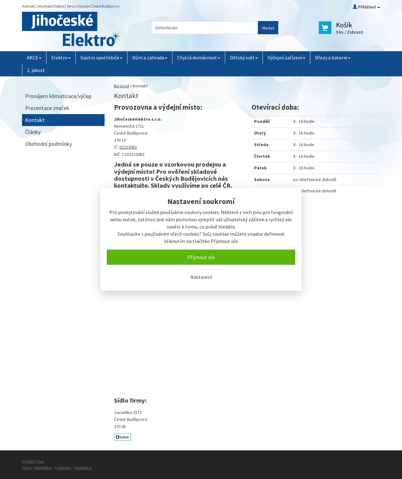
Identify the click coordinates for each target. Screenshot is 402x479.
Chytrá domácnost (198, 57)
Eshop (26, 467)
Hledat (268, 28)
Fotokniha (63, 467)
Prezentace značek (47, 108)
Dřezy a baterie (332, 57)
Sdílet (122, 437)
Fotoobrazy (83, 467)
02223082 (128, 147)
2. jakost (36, 70)
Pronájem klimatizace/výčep (58, 96)
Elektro (61, 57)
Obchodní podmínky (48, 143)
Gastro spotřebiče (101, 57)
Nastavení (201, 277)
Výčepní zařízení (286, 57)
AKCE (34, 57)
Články (33, 131)
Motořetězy (43, 467)
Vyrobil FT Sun (33, 461)
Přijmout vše (201, 257)
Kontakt (35, 120)
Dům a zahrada (149, 57)
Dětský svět (244, 57)
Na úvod (121, 86)
